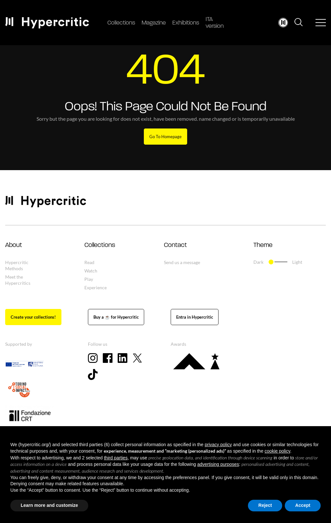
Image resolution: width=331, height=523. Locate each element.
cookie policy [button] (277, 451)
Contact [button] (175, 245)
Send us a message (182, 262)
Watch (90, 270)
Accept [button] (302, 505)
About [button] (13, 245)
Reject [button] (265, 505)
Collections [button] (99, 245)
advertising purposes (218, 464)
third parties (115, 457)
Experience (95, 287)
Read (89, 262)
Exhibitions (185, 23)
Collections (121, 23)
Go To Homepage (165, 136)
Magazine (154, 23)
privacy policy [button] (218, 444)
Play (88, 279)
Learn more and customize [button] (49, 505)
